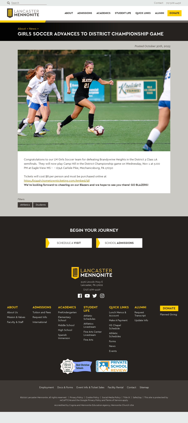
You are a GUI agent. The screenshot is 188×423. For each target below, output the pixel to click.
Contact (158, 2)
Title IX (126, 397)
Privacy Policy (76, 397)
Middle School (66, 325)
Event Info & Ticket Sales (90, 387)
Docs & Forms (65, 387)
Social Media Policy (111, 397)
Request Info (40, 317)
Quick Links (143, 13)
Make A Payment (118, 320)
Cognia (72, 405)
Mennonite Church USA (122, 405)
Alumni (159, 13)
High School (65, 330)
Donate (174, 13)
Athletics (25, 204)
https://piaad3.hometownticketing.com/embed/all (57, 180)
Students (41, 204)
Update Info (141, 320)
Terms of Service (114, 400)
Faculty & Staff (15, 322)
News (32, 28)
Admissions (84, 13)
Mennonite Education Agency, (95, 405)
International (40, 322)
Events (113, 351)
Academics (103, 13)
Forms (112, 341)
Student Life (123, 13)
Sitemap (144, 387)
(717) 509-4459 (91, 289)
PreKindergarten (67, 312)
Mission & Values (16, 317)
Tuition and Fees (42, 312)
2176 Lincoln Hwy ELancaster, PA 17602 (92, 283)
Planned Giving (168, 314)
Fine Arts (88, 339)
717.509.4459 (173, 2)
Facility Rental (115, 387)
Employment (46, 387)
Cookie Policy (92, 397)
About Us (12, 312)
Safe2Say (137, 397)
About (69, 13)
